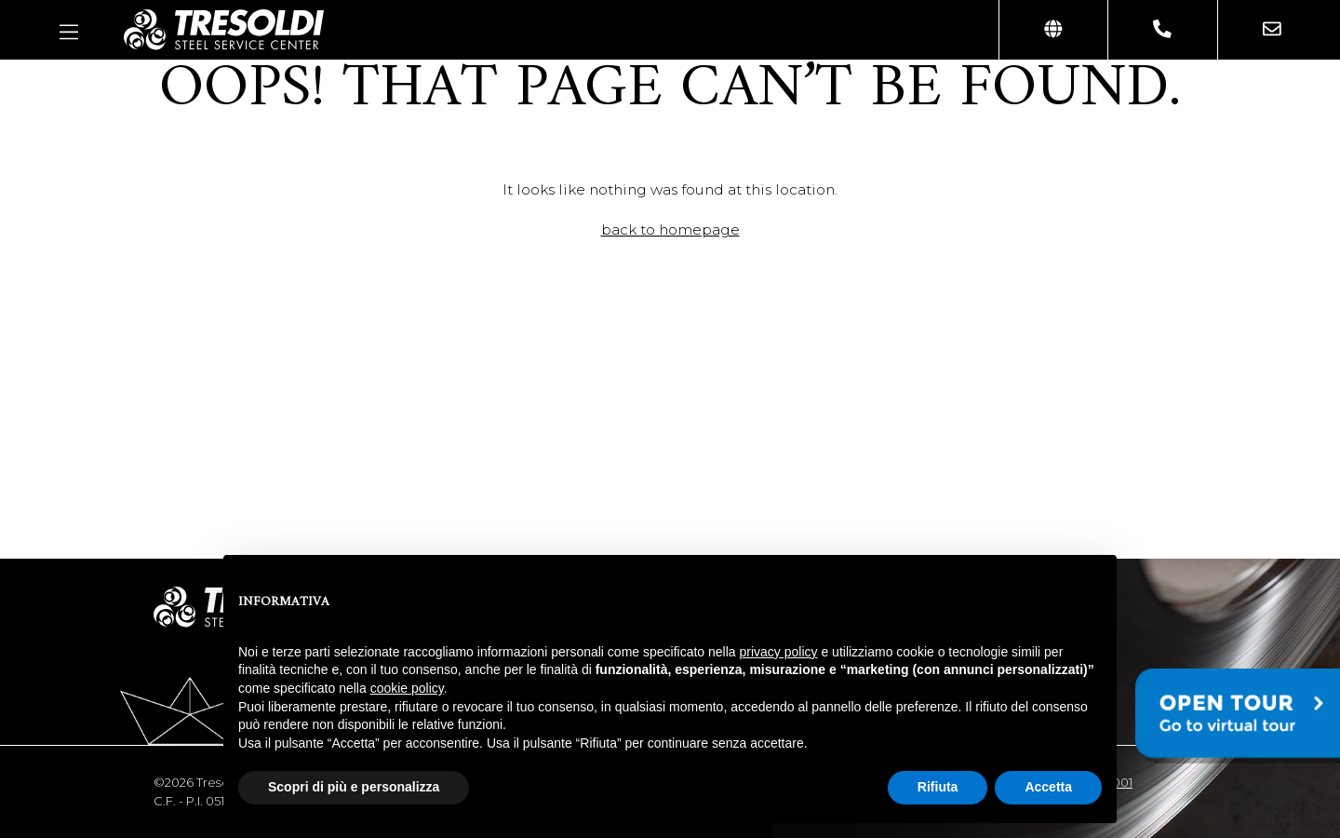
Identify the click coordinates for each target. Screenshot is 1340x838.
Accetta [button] (1048, 786)
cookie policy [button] (407, 688)
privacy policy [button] (779, 651)
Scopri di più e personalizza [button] (353, 786)
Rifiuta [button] (938, 786)
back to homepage (670, 229)
